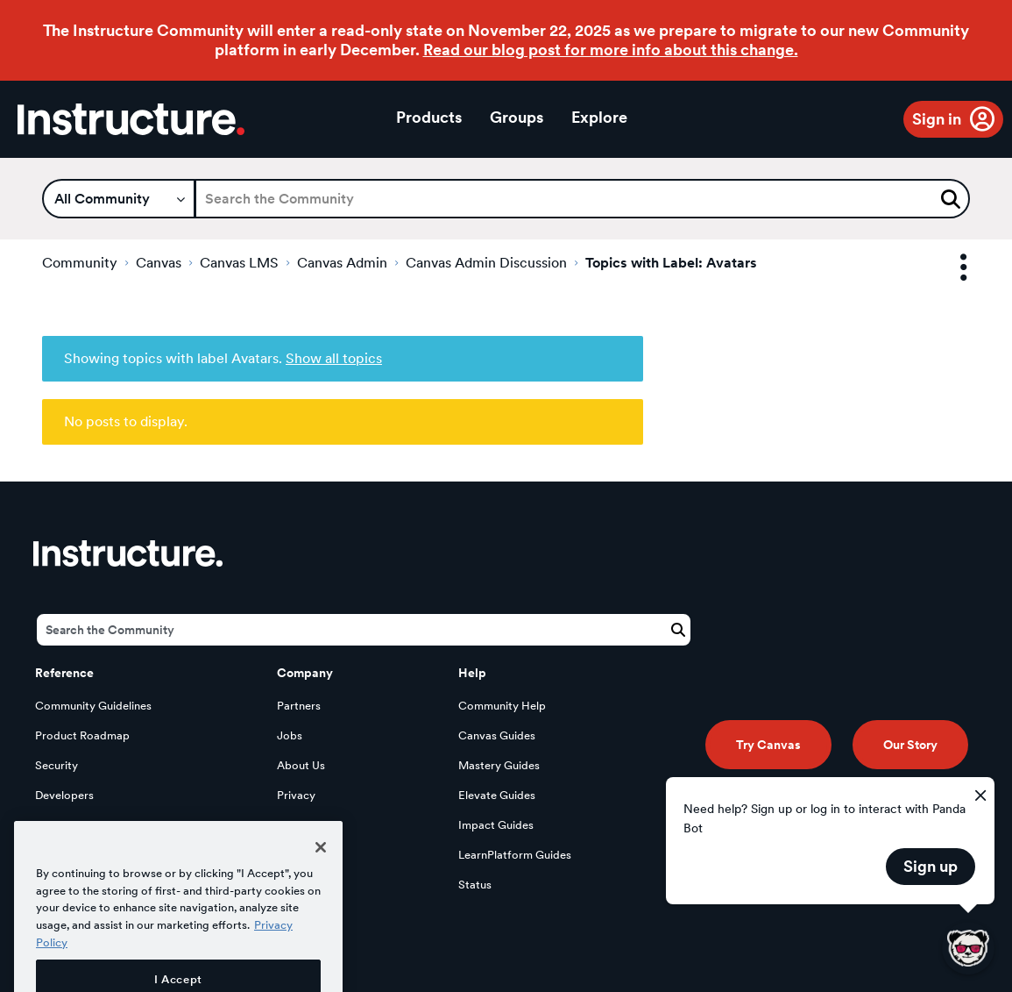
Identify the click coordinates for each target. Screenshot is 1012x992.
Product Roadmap (82, 735)
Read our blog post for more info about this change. (610, 49)
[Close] (320, 877)
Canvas (158, 262)
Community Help (502, 705)
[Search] (582, 198)
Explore (599, 117)
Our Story (910, 745)
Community (79, 262)
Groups (516, 117)
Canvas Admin (342, 262)
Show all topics (334, 358)
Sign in (936, 119)
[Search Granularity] (118, 198)
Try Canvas (768, 745)
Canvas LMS (239, 262)
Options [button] (948, 267)
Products (429, 117)
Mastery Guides (499, 765)
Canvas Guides (496, 735)
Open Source (69, 824)
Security (56, 765)
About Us (301, 765)
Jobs (289, 735)
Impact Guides (496, 824)
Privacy (296, 795)
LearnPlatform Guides (514, 854)
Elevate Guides (496, 795)
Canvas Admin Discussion (486, 262)
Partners (299, 705)
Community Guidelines (93, 705)
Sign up (930, 866)
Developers (64, 795)
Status (475, 884)
